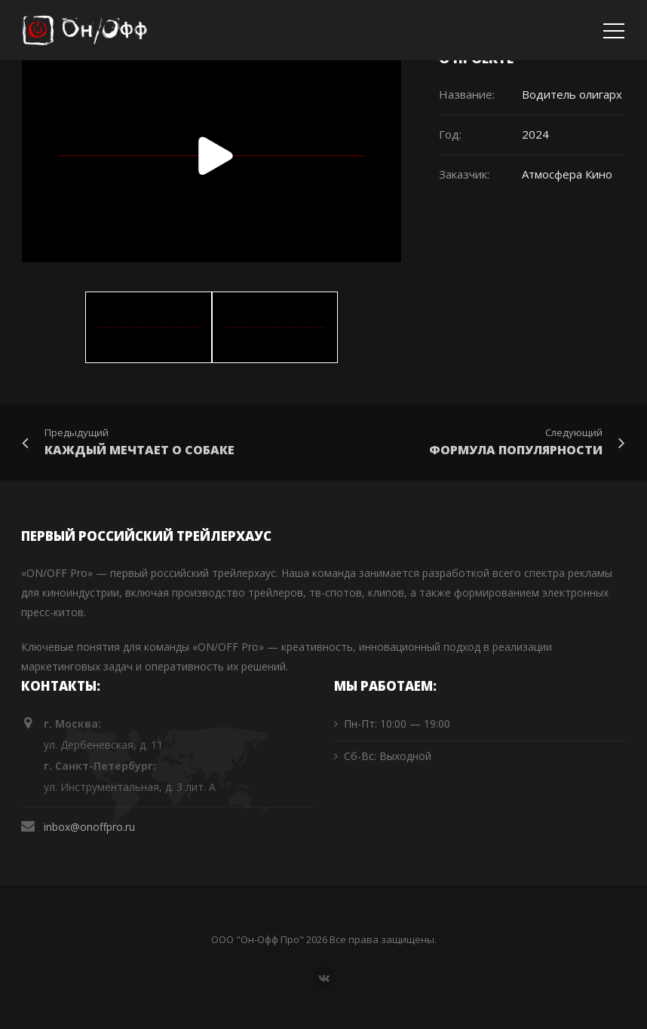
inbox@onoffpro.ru (89, 827)
